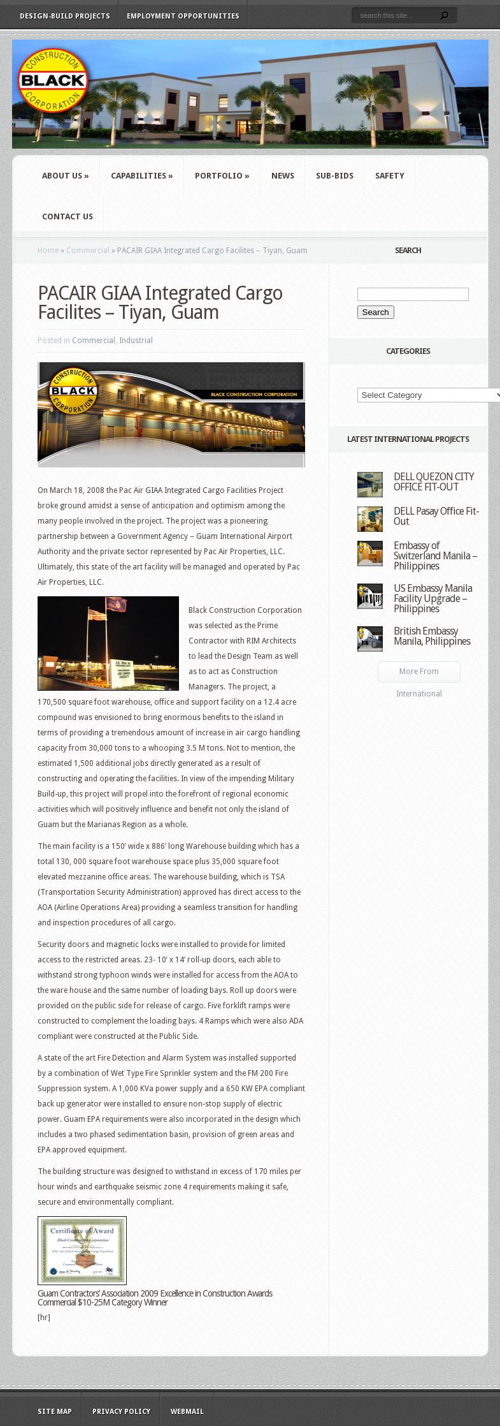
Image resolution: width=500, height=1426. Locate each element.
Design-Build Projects (65, 16)
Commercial (88, 250)
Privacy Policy (121, 1412)
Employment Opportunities (183, 16)
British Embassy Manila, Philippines (432, 636)
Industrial (136, 340)
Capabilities (142, 175)
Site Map (55, 1412)
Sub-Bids (335, 175)
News (282, 175)
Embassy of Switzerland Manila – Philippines (435, 556)
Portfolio (222, 175)
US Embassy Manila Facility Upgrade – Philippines (433, 598)
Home (48, 250)
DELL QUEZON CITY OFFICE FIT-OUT (434, 482)
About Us (65, 175)
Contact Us (67, 216)
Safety (389, 175)
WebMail (187, 1412)
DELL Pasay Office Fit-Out (436, 516)
